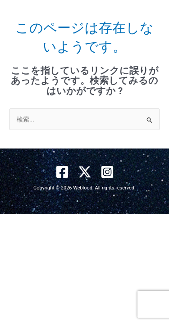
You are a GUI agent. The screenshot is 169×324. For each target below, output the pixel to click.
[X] (84, 172)
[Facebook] (62, 172)
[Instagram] (107, 172)
